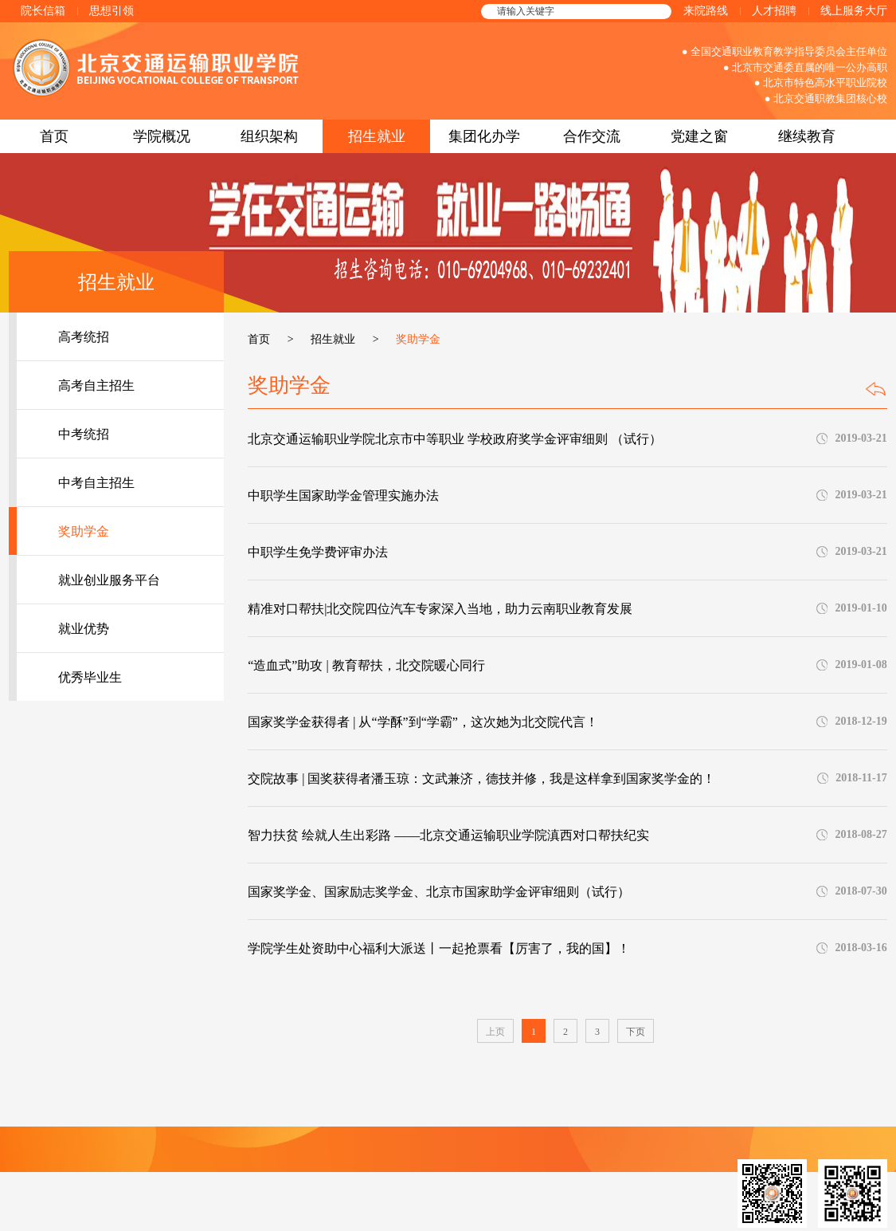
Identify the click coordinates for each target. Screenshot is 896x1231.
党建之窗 (699, 136)
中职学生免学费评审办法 (318, 552)
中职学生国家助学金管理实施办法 (343, 495)
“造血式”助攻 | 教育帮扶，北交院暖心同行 (366, 665)
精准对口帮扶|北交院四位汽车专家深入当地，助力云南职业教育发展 (440, 609)
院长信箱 (43, 11)
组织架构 (269, 136)
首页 (54, 136)
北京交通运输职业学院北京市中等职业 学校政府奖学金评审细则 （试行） (455, 439)
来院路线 (705, 11)
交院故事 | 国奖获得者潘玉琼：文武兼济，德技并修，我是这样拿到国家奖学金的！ (481, 778)
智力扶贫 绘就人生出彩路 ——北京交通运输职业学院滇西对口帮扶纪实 (448, 835)
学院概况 (161, 136)
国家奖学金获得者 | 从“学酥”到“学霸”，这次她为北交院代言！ (423, 722)
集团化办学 (484, 136)
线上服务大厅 (853, 11)
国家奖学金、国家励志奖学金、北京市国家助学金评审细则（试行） (439, 892)
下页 (635, 1031)
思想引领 (111, 11)
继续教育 (806, 136)
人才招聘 (774, 11)
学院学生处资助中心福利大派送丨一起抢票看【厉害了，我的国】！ (439, 948)
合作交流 (591, 136)
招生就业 (376, 136)
